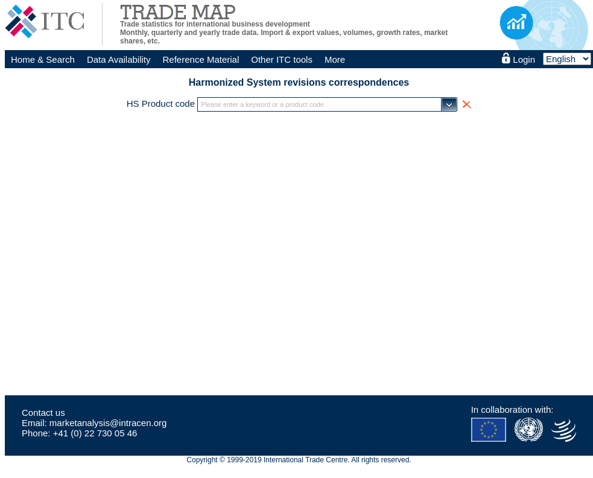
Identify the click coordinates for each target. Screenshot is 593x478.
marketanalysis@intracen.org (107, 423)
